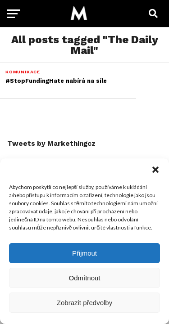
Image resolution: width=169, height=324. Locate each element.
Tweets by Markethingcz (51, 144)
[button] (155, 169)
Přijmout (84, 253)
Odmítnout (84, 278)
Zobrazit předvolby (84, 302)
